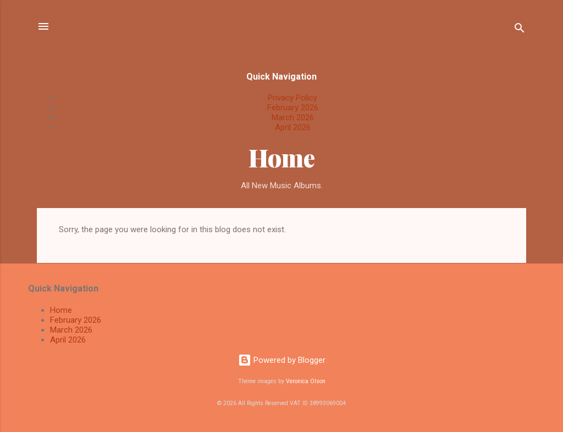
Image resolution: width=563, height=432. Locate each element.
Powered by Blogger (281, 360)
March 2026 (293, 117)
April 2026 (293, 127)
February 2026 (292, 108)
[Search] (519, 30)
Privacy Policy (292, 98)
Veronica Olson (305, 381)
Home (282, 157)
